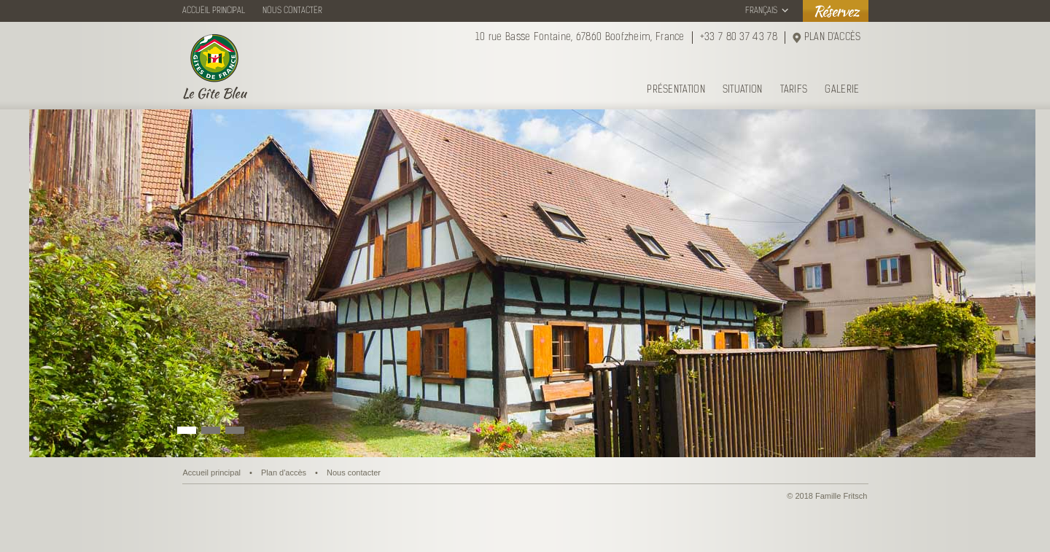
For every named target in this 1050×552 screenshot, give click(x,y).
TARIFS (794, 90)
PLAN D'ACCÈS (832, 37)
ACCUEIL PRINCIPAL (213, 11)
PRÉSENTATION (676, 90)
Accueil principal (212, 472)
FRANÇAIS (761, 11)
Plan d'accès (283, 472)
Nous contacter (354, 472)
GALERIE (842, 90)
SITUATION (743, 90)
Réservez (835, 10)
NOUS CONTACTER (292, 11)
